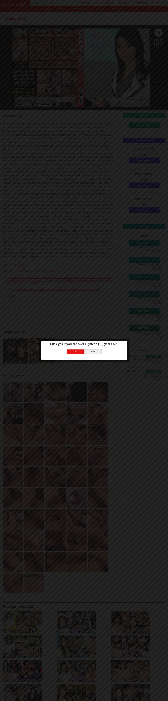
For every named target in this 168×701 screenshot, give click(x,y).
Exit (93, 351)
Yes (75, 351)
